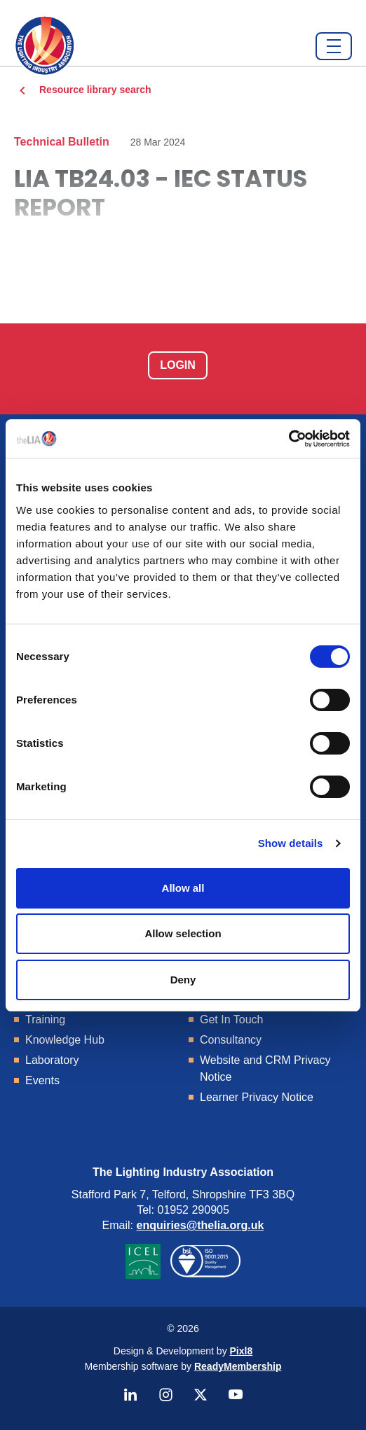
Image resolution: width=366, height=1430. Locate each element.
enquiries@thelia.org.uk (200, 1225)
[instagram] (165, 1395)
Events (42, 1080)
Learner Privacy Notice (256, 1097)
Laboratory (52, 1060)
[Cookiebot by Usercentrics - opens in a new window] (288, 439)
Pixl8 (241, 1351)
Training (45, 1019)
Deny (183, 980)
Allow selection (182, 933)
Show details (290, 843)
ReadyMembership (237, 1366)
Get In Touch (231, 1019)
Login (178, 365)
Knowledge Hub (64, 1040)
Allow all (183, 888)
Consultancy (231, 1040)
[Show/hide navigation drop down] (334, 46)
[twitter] (201, 1395)
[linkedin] (130, 1395)
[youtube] (236, 1395)
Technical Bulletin (61, 142)
